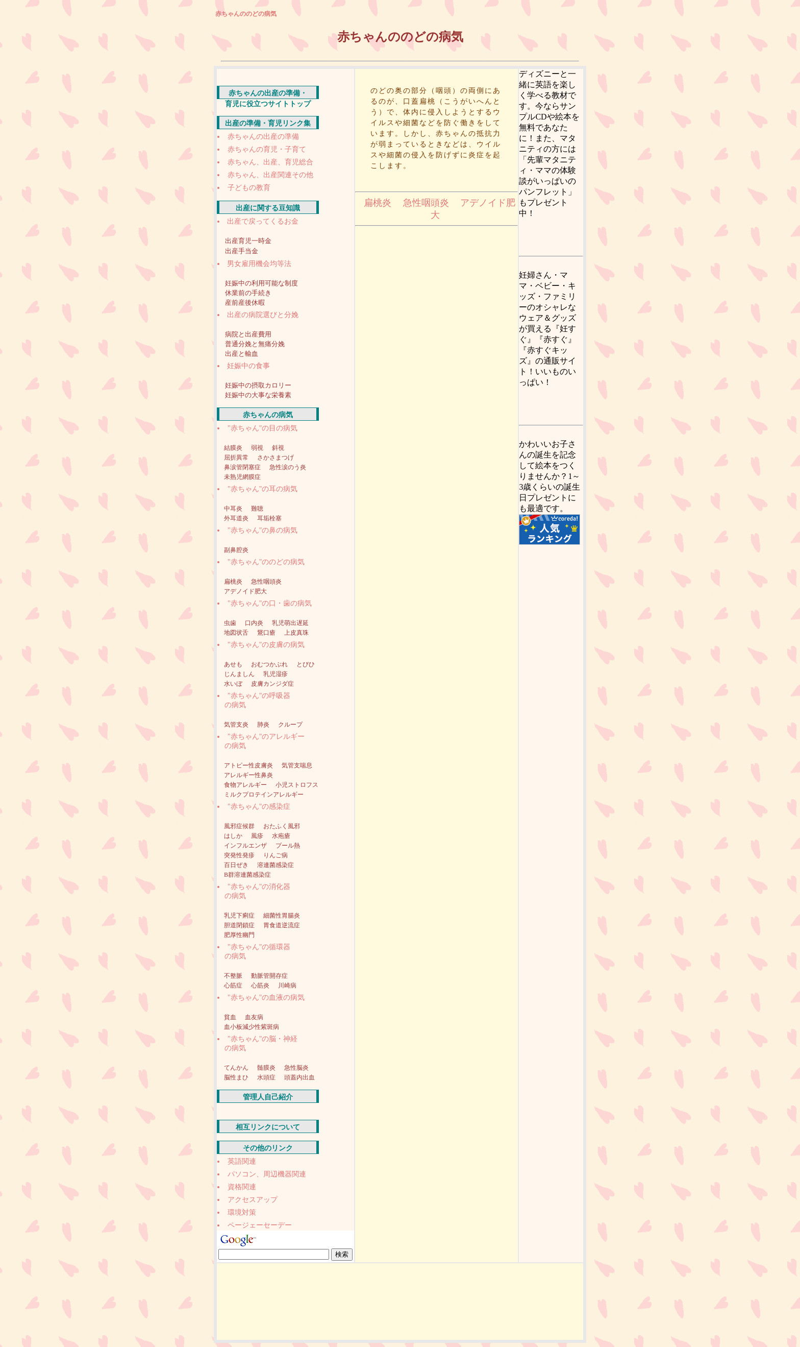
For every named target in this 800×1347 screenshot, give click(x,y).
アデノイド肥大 (245, 591)
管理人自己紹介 (268, 1097)
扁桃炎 (234, 581)
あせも (234, 664)
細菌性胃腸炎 (281, 915)
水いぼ (234, 683)
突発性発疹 (240, 855)
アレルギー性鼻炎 (248, 775)
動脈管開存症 (269, 975)
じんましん (240, 674)
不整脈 (234, 975)
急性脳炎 (296, 1067)
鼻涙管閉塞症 (243, 467)
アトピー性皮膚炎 (249, 765)
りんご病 (275, 855)
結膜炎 (234, 447)
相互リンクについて (268, 1127)
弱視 (258, 447)
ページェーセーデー (260, 1225)
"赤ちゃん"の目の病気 (262, 428)
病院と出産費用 (248, 334)
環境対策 (242, 1212)
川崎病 (287, 985)
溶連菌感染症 (275, 865)
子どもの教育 (249, 187)
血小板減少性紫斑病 (251, 1026)
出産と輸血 (241, 353)
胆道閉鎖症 (240, 925)
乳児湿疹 (275, 674)
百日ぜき (237, 865)
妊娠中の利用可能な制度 (261, 283)
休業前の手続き (248, 293)
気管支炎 (237, 724)
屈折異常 (237, 457)
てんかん (237, 1067)
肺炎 (264, 724)
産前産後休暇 (245, 302)
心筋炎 (261, 985)
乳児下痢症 (240, 915)
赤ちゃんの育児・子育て (267, 149)
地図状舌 (237, 632)
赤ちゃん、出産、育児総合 (270, 162)
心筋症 (234, 985)
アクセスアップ (253, 1200)
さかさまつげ (275, 457)
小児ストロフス (297, 784)
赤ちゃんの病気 (268, 415)
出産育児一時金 (248, 241)
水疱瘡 (281, 835)
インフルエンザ (246, 845)
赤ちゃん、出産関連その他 (270, 175)
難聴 (257, 508)
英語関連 (242, 1161)
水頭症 (267, 1077)
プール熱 (288, 845)
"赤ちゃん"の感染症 (259, 806)
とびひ (305, 664)
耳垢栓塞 (269, 518)
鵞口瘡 (267, 632)
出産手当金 (241, 251)
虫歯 (231, 623)
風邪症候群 (240, 826)
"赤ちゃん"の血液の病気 (266, 997)
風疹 (258, 835)
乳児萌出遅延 (290, 623)
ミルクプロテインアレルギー (264, 794)
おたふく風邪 (281, 826)
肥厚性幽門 (239, 935)
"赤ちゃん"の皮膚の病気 (266, 644)
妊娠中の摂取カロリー (258, 385)
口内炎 (255, 623)
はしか (234, 835)
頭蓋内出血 (299, 1077)
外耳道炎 (237, 518)
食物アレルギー (246, 784)
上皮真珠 (296, 632)
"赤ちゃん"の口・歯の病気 (270, 603)
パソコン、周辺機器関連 (267, 1174)
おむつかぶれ (270, 664)
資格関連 (242, 1187)
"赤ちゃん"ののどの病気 (266, 562)
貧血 (231, 1017)
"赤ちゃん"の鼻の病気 (262, 530)
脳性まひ (237, 1077)
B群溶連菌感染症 (247, 874)
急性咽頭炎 (266, 581)
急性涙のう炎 (287, 467)
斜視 (278, 447)
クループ (290, 724)
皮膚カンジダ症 (272, 683)
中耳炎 (234, 508)
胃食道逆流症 (281, 925)
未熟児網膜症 (242, 476)
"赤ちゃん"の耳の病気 (262, 489)
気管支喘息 (297, 765)
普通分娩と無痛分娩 (255, 344)
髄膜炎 (267, 1067)
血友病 (254, 1017)
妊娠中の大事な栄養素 (258, 395)
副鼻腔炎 (236, 550)
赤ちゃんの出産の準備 (263, 136)
